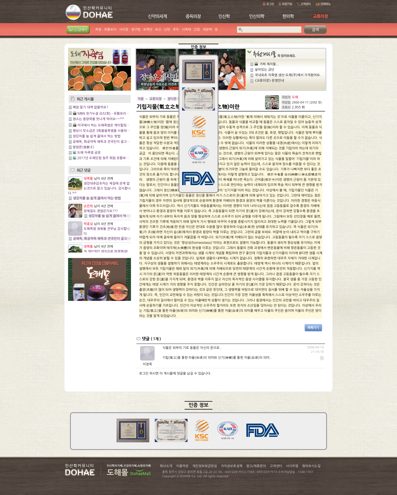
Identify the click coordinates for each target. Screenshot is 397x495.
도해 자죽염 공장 (89, 152)
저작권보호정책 (232, 466)
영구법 (136, 29)
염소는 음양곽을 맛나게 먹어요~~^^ (98, 119)
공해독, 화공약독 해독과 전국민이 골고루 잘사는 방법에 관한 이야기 (120, 141)
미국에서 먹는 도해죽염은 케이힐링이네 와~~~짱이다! (115, 125)
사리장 (124, 29)
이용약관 (182, 466)
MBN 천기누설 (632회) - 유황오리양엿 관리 (108, 113)
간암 (197, 29)
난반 (167, 29)
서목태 (186, 29)
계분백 (207, 29)
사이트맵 (292, 466)
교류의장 (155, 98)
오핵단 (147, 29)
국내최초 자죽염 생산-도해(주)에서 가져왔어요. (288, 75)
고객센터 (276, 466)
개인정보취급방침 (204, 466)
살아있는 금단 (264, 69)
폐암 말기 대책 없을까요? (90, 107)
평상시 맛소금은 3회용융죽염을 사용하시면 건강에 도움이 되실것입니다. (123, 130)
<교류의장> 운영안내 (269, 80)
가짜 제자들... (269, 64)
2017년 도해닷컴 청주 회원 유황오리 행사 (106, 158)
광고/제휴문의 (256, 466)
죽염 (98, 29)
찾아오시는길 (311, 466)
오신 (158, 29)
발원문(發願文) (83, 147)
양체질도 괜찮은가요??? (101, 211)
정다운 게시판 (177, 98)
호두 (176, 29)
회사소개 (166, 466)
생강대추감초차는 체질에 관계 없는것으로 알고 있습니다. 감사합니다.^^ (99, 188)
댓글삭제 (313, 357)
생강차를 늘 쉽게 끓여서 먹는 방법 (97, 136)
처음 (141, 98)
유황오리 (110, 29)
